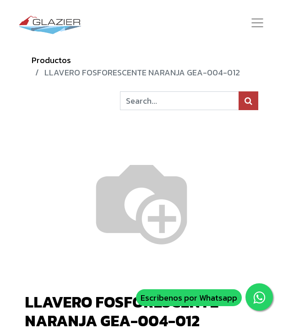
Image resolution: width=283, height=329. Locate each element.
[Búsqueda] (248, 100)
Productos (51, 60)
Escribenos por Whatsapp (189, 298)
